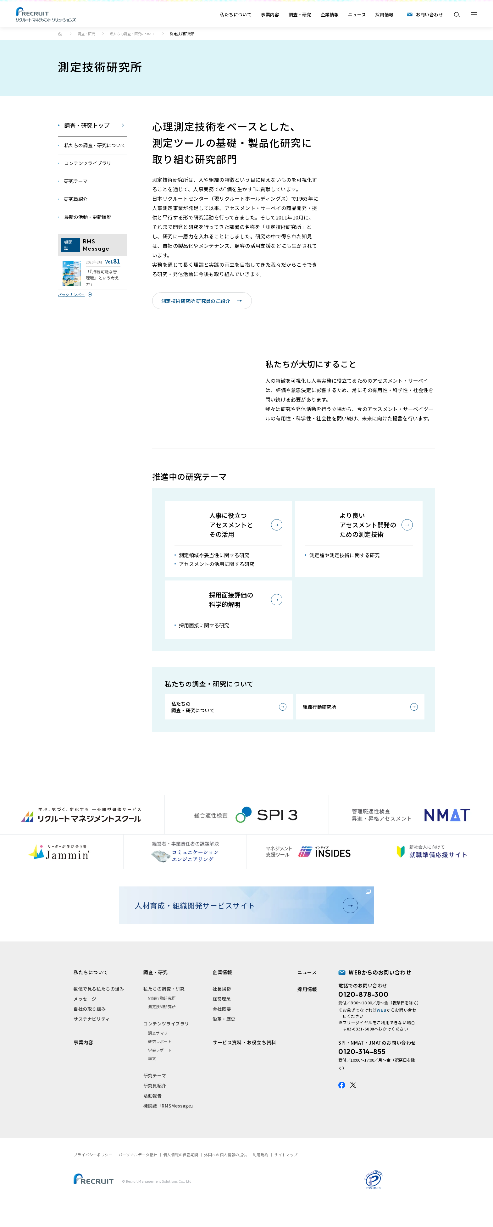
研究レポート (160, 1063)
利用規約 (261, 1176)
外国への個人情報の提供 (225, 1176)
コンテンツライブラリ (166, 1045)
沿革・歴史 (224, 1040)
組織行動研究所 (319, 728)
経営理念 (222, 1020)
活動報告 (152, 1117)
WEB (381, 1032)
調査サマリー (160, 1054)
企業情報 (330, 14)
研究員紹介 (154, 1107)
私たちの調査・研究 (164, 1010)
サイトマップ (285, 1176)
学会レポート (160, 1071)
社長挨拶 (222, 1010)
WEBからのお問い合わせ (380, 994)
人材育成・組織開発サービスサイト (244, 927)
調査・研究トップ (86, 125)
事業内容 (270, 14)
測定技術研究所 (162, 1028)
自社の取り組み (90, 1030)
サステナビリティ (92, 1040)
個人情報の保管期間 (180, 1176)
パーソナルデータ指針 (138, 1176)
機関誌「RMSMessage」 (169, 1127)
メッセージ (85, 1020)
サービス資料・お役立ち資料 (244, 1064)
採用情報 (384, 14)
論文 (152, 1080)
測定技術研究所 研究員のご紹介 (201, 300)
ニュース (357, 14)
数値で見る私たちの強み (99, 1010)
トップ (60, 34)
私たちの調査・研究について (132, 33)
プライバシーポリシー (93, 1176)
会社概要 (222, 1030)
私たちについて (236, 14)
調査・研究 (300, 14)
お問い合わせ (429, 14)
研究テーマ (154, 1097)
